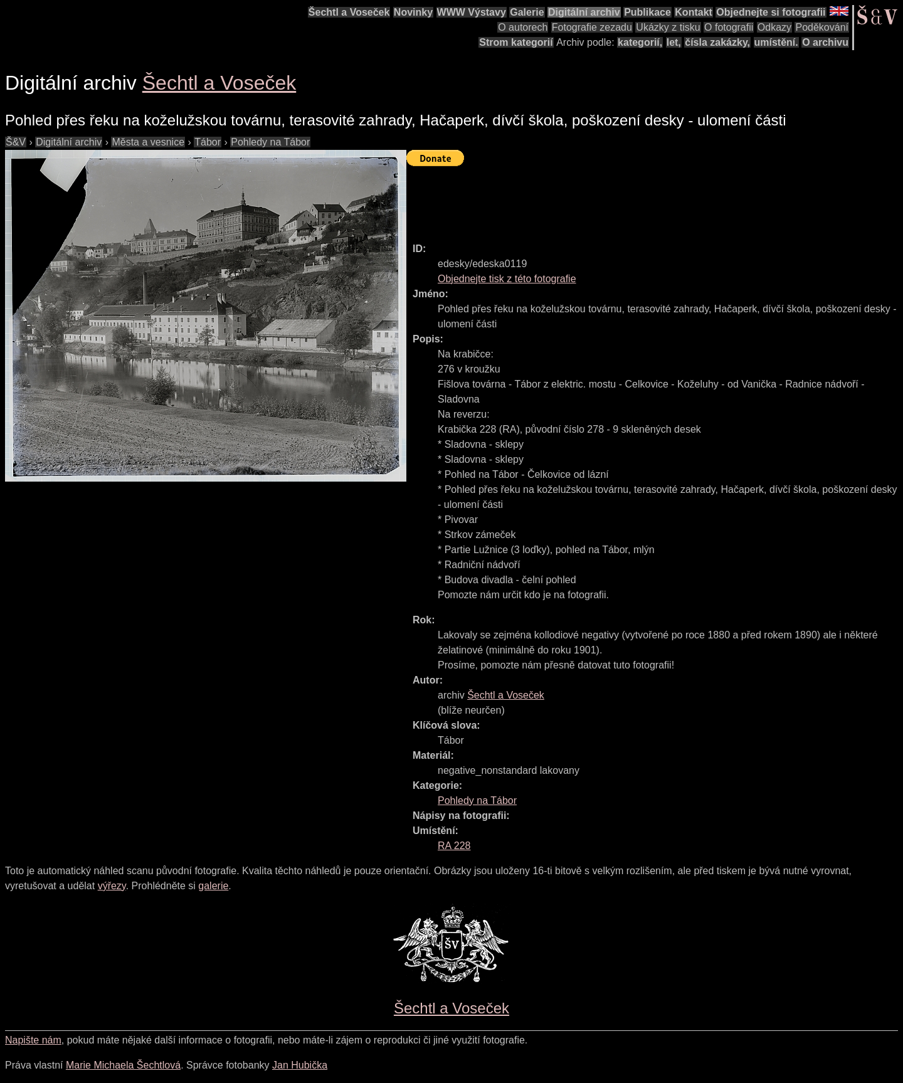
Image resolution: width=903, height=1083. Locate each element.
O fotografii (728, 27)
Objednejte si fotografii (770, 12)
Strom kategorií (515, 42)
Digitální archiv (584, 12)
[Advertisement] (634, 199)
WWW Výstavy (471, 12)
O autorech (522, 27)
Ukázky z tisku (668, 27)
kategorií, (640, 42)
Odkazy (774, 27)
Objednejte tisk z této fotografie (507, 278)
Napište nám (33, 1040)
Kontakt (693, 12)
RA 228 (454, 845)
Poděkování (821, 27)
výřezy (112, 885)
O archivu (825, 42)
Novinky (413, 12)
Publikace (647, 12)
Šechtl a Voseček (349, 12)
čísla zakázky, (717, 42)
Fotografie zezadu (592, 27)
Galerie (527, 12)
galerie (213, 885)
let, (674, 42)
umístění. (776, 42)
